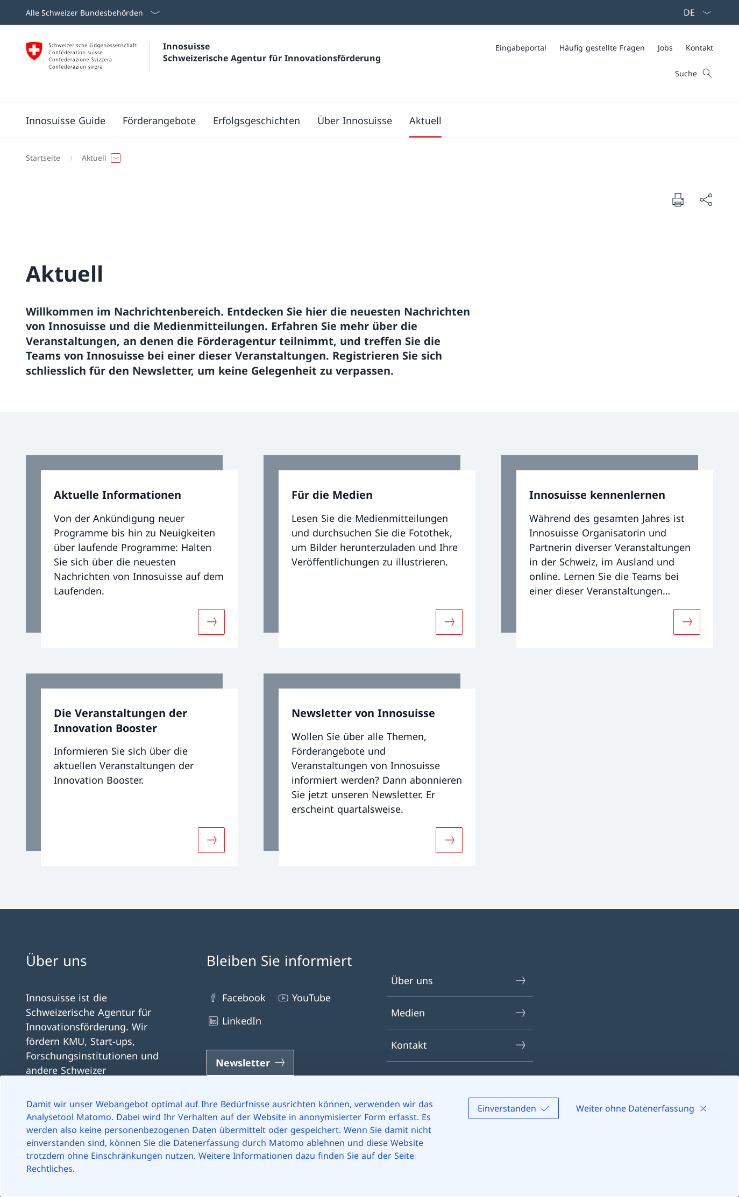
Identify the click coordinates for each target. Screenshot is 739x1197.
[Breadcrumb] (365, 158)
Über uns (459, 980)
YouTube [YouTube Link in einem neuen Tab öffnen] (303, 998)
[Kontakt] (699, 47)
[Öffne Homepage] (203, 63)
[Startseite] (43, 158)
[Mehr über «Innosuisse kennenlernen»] (686, 622)
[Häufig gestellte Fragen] (602, 47)
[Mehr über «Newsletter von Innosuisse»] (449, 839)
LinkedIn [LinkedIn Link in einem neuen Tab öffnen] (234, 1021)
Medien (459, 1013)
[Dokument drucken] (678, 199)
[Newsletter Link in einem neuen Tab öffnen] (251, 1063)
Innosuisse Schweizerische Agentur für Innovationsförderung (272, 52)
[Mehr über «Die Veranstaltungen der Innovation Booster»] (211, 839)
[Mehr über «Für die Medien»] (449, 622)
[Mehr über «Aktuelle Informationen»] (211, 622)
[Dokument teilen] (706, 200)
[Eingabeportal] (521, 47)
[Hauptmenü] (361, 120)
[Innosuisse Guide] (65, 120)
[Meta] (604, 47)
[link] (132, 551)
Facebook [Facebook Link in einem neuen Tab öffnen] (236, 998)
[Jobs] (665, 47)
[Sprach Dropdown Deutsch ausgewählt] (693, 12)
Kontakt (459, 1045)
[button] (159, 120)
